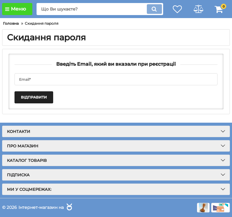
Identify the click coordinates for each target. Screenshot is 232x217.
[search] (99, 9)
